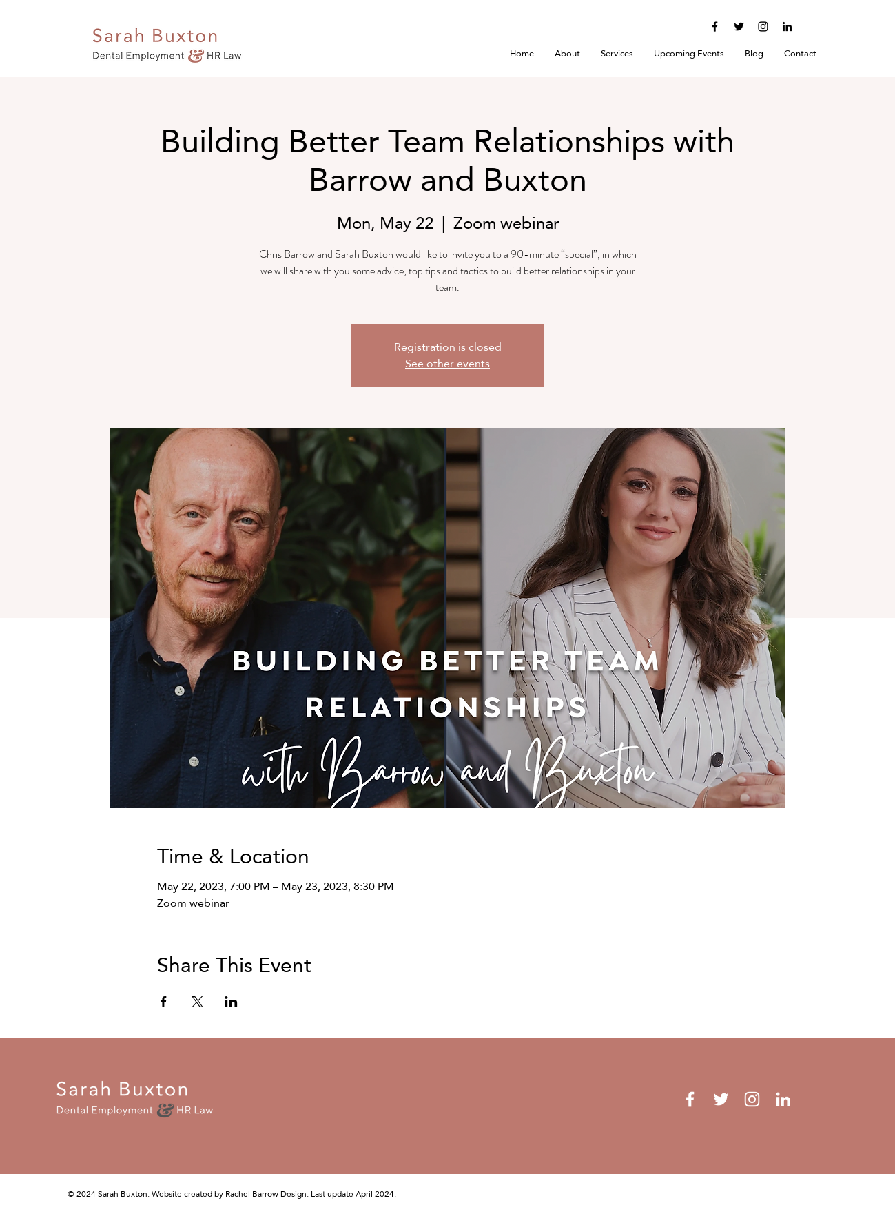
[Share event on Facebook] (163, 1001)
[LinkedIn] (787, 26)
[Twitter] (738, 26)
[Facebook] (714, 26)
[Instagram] (763, 26)
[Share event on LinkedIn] (231, 1001)
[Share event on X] (197, 1001)
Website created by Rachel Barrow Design (229, 1194)
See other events (447, 363)
